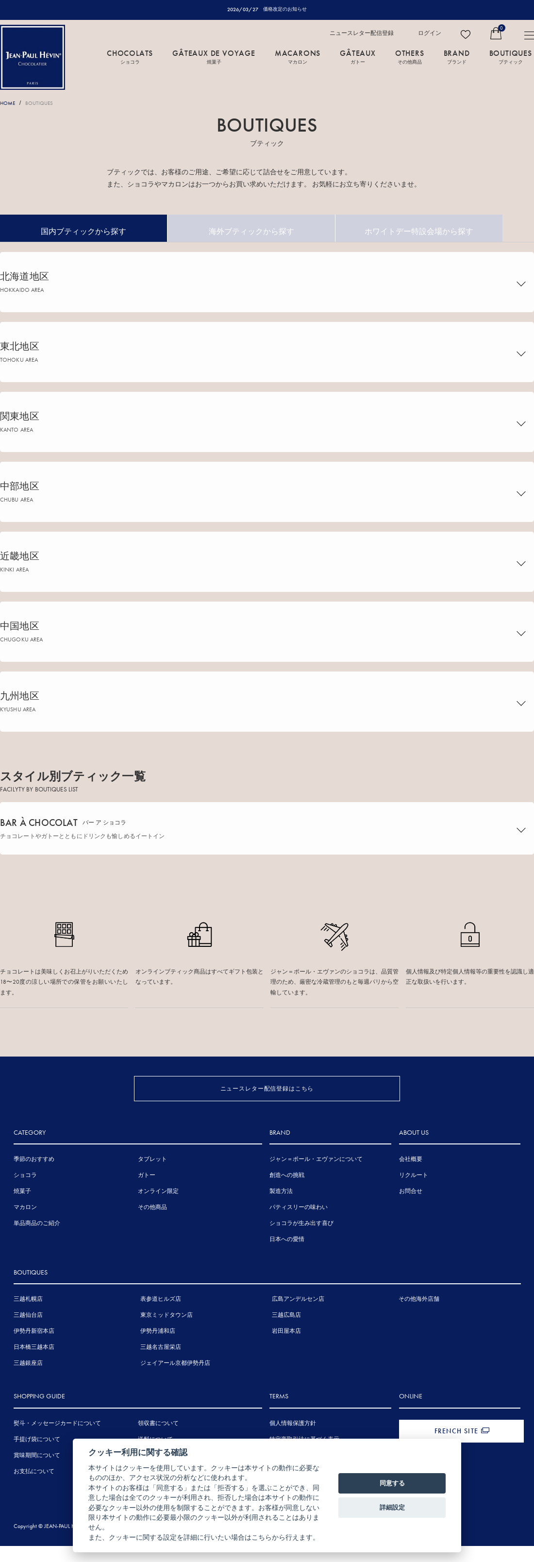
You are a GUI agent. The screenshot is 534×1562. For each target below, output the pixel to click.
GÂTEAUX (358, 57)
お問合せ (410, 1212)
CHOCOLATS (130, 57)
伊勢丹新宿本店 (34, 1352)
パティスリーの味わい (298, 1228)
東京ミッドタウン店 (166, 1336)
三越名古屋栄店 (160, 1368)
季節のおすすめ (34, 1180)
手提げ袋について (37, 1460)
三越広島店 (286, 1336)
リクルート (413, 1196)
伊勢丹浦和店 (157, 1352)
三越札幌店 (28, 1320)
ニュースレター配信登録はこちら (267, 1096)
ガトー (146, 1196)
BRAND (457, 57)
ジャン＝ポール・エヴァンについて (316, 1180)
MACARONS (297, 57)
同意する (392, 1483)
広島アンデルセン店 (298, 1320)
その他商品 (152, 1228)
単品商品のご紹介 (37, 1244)
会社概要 (410, 1180)
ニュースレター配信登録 (362, 33)
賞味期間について (37, 1476)
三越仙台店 (28, 1336)
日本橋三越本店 (34, 1368)
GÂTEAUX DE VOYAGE (213, 57)
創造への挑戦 (286, 1196)
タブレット (152, 1180)
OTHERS (409, 57)
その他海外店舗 (419, 1320)
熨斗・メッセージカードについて (57, 1444)
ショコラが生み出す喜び (301, 1244)
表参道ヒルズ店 (160, 1320)
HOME (8, 103)
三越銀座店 (28, 1384)
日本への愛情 (286, 1260)
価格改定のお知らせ (285, 9)
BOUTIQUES (510, 57)
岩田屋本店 (286, 1352)
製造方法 (281, 1212)
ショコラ (25, 1196)
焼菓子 (22, 1212)
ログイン (429, 33)
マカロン (25, 1228)
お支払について (34, 1492)
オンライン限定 (158, 1212)
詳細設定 (392, 1507)
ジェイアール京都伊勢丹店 (175, 1384)
